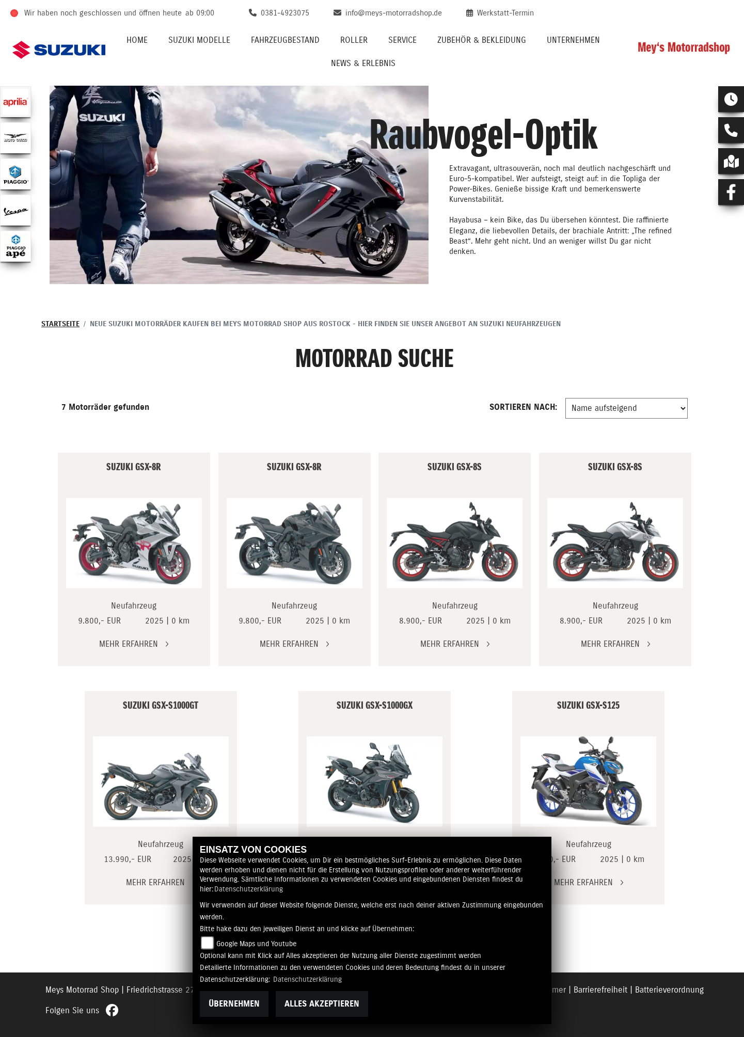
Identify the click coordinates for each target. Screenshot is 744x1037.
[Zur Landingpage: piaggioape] (15, 246)
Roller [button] (354, 40)
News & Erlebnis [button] (363, 63)
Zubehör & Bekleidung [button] (481, 40)
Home (137, 40)
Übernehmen (234, 1004)
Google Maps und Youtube (256, 944)
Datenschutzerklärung (248, 889)
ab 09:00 (199, 13)
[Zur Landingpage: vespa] (15, 210)
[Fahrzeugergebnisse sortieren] (626, 408)
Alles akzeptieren (321, 1004)
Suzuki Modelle (199, 40)
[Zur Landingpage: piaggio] (15, 173)
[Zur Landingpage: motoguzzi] (15, 137)
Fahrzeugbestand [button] (285, 40)
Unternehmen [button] (573, 40)
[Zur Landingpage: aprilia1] (15, 101)
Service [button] (402, 40)
